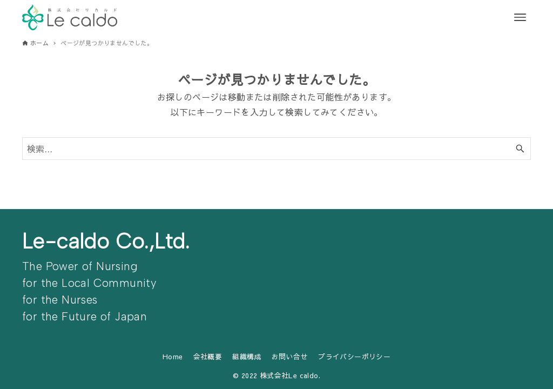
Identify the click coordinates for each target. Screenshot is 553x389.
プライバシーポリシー (354, 356)
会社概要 (207, 356)
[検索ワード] (276, 148)
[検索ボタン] (520, 148)
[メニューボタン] (520, 17)
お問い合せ (290, 356)
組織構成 (246, 356)
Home (173, 356)
